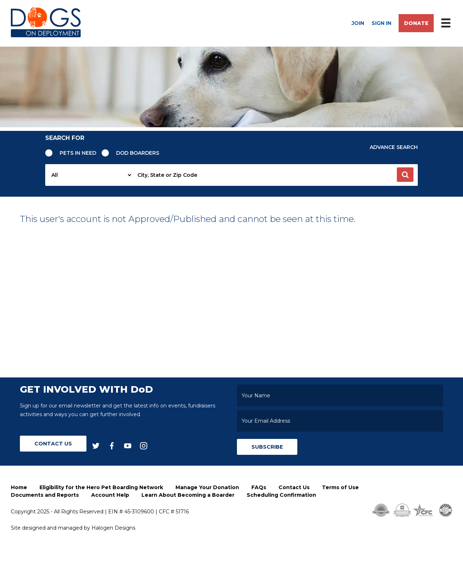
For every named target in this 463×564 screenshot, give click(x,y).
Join (358, 23)
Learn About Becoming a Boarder (187, 495)
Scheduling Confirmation (281, 495)
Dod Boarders (137, 153)
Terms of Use (340, 487)
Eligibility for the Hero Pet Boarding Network (101, 487)
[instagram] (143, 445)
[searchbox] (275, 175)
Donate (416, 23)
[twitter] (95, 445)
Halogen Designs (113, 528)
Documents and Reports (45, 495)
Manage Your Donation (207, 487)
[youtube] (127, 445)
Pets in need (78, 153)
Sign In (381, 23)
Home (19, 487)
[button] (405, 174)
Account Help (110, 495)
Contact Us (53, 443)
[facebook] (111, 445)
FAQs (258, 487)
